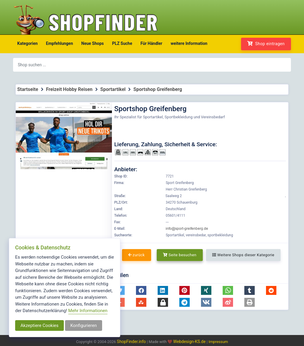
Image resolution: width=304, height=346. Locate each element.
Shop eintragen (266, 43)
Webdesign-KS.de (190, 341)
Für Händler (151, 43)
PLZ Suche (122, 43)
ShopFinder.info (131, 341)
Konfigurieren (83, 325)
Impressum (218, 341)
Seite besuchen (180, 255)
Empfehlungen (59, 43)
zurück (136, 255)
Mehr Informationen (87, 310)
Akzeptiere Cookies (39, 325)
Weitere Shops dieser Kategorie (243, 255)
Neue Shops (92, 43)
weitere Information (189, 43)
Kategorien (27, 43)
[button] (141, 290)
